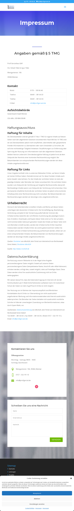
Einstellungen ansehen (37, 504)
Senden (56, 440)
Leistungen (12, 472)
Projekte (11, 475)
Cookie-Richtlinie (29, 508)
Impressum (38, 508)
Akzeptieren (37, 493)
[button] (71, 478)
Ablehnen (37, 499)
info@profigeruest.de (38, 103)
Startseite (12, 469)
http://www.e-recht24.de (21, 249)
